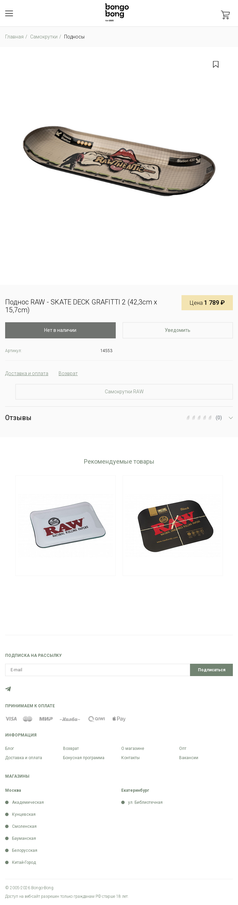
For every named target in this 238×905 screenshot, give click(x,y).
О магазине (132, 748)
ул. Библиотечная (145, 802)
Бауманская (24, 838)
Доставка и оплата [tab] (26, 373)
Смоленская (24, 826)
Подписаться (211, 670)
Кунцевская (24, 814)
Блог (9, 748)
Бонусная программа (83, 757)
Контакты (130, 757)
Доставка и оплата (23, 757)
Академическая (28, 802)
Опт (182, 748)
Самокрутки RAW (124, 391)
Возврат (71, 748)
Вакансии (188, 757)
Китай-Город (24, 862)
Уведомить (177, 330)
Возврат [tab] (68, 373)
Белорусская (24, 850)
